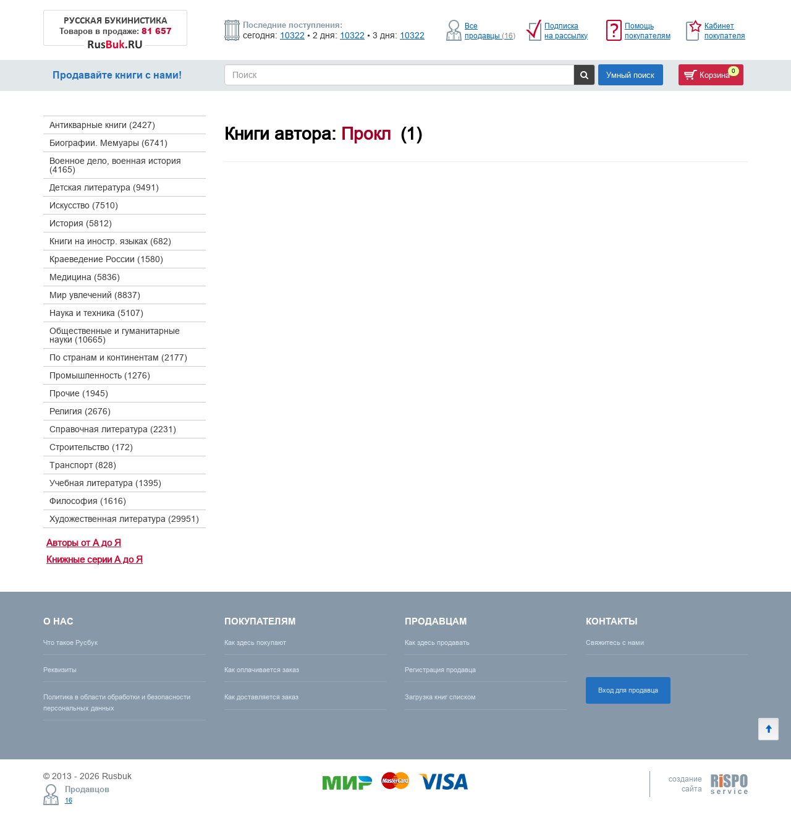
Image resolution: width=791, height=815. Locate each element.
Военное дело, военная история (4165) (115, 165)
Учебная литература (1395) (105, 483)
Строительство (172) (91, 447)
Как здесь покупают (255, 642)
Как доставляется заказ (261, 697)
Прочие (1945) (78, 393)
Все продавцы (490, 30)
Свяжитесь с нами (615, 642)
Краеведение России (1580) (106, 259)
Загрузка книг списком (440, 697)
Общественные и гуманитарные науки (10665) (114, 335)
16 (68, 800)
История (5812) (80, 223)
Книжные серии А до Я (94, 559)
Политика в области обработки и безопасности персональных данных (116, 702)
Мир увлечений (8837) (94, 295)
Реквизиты (60, 669)
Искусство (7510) (83, 205)
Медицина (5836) (84, 277)
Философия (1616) (87, 501)
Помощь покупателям (647, 30)
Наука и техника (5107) (96, 313)
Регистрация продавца (440, 669)
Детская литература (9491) (104, 187)
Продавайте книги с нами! (117, 75)
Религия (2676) (80, 411)
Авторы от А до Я (83, 542)
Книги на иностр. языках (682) (110, 241)
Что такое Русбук (70, 642)
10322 (292, 35)
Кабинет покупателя (724, 30)
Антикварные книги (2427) (102, 125)
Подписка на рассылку (566, 30)
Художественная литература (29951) (124, 519)
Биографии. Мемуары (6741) (108, 143)
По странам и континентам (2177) (118, 357)
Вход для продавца (628, 690)
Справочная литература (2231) (112, 429)
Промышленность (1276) (99, 375)
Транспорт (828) (82, 465)
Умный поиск (630, 75)
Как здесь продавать (437, 642)
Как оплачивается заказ (261, 669)
